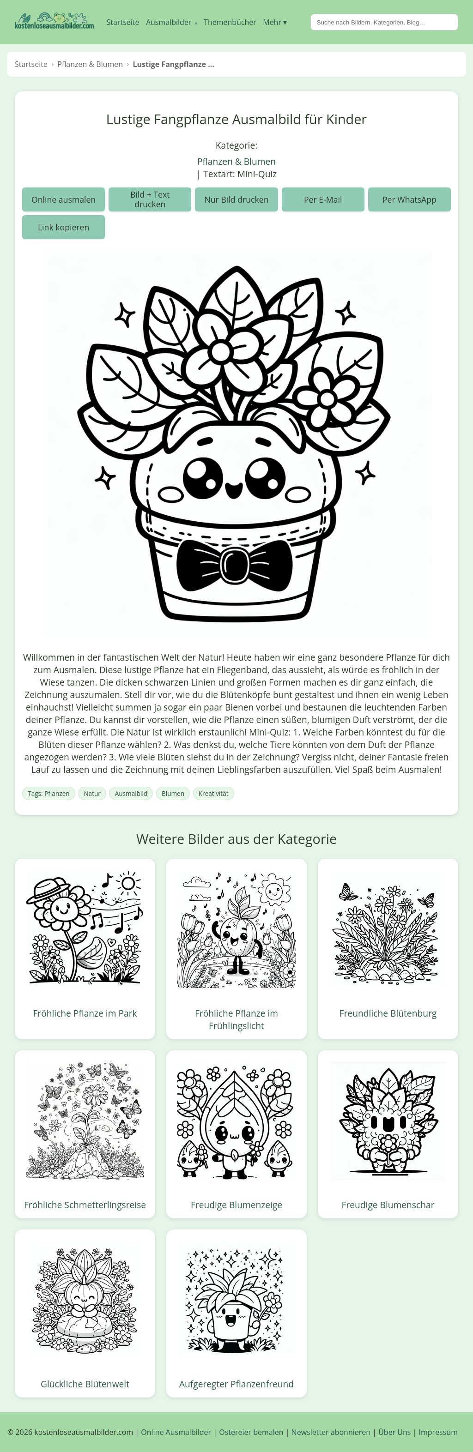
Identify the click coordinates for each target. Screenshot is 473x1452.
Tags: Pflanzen (48, 793)
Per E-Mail (323, 199)
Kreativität (214, 793)
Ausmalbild (131, 793)
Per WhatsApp (409, 199)
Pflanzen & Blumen (236, 161)
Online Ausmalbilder (176, 1432)
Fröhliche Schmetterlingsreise (85, 1205)
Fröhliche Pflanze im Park (85, 1013)
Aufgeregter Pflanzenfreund (236, 1384)
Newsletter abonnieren (330, 1432)
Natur (92, 793)
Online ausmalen (63, 199)
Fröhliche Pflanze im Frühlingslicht (236, 1019)
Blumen (173, 793)
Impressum (438, 1432)
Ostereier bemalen (251, 1432)
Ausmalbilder (171, 22)
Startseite (123, 22)
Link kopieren (63, 227)
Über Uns (394, 1432)
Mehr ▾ (275, 22)
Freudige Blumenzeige (236, 1205)
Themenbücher (230, 22)
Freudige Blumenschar (388, 1205)
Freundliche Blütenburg (388, 1013)
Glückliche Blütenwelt (85, 1384)
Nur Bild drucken (237, 199)
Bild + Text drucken (150, 199)
